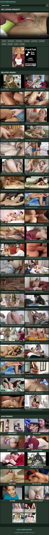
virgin (23, 44)
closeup (27, 41)
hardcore (11, 41)
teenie (11, 44)
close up (35, 41)
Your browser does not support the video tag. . (24, 25)
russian (42, 41)
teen (4, 41)
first (17, 44)
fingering (19, 41)
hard (4, 44)
